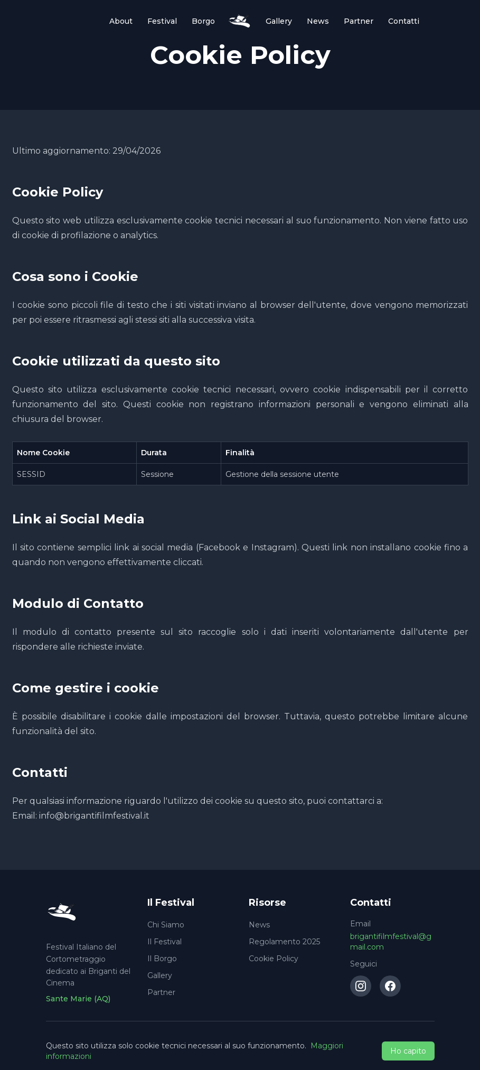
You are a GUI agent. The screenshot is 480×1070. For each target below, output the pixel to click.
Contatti (403, 21)
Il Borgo (162, 958)
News (318, 21)
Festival (162, 21)
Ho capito (408, 1051)
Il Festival (164, 941)
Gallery (279, 21)
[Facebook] (390, 986)
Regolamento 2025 (284, 941)
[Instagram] (360, 986)
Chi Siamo (165, 925)
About (121, 21)
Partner (358, 21)
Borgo (203, 21)
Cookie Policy (273, 958)
